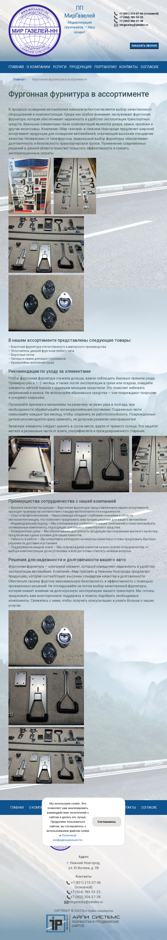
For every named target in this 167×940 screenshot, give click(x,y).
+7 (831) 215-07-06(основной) (83, 885)
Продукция (80, 67)
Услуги (60, 67)
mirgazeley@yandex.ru (131, 25)
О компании (38, 67)
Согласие (150, 67)
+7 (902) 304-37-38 (128, 21)
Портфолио (105, 67)
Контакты (128, 67)
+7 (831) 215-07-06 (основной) (136, 14)
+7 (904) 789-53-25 (128, 17)
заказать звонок (144, 45)
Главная (16, 67)
